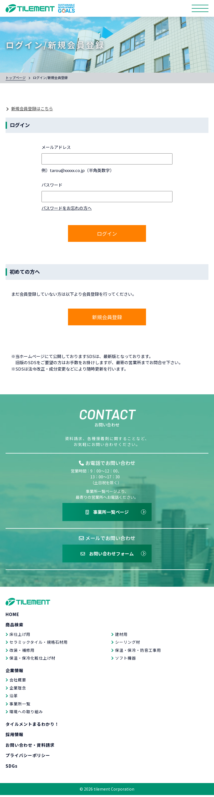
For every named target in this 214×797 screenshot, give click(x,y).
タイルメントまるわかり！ (32, 726)
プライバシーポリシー (28, 757)
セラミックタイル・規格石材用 (38, 644)
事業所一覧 (19, 705)
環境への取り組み (26, 713)
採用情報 (14, 736)
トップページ (16, 77)
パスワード (52, 185)
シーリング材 (127, 644)
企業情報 (14, 672)
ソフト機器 (125, 660)
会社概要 (17, 681)
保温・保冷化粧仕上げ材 (32, 660)
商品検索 (14, 626)
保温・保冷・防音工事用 (138, 652)
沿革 (13, 697)
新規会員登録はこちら (32, 108)
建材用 (121, 636)
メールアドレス (56, 147)
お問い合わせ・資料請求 (30, 747)
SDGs (12, 767)
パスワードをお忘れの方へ (67, 208)
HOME (12, 616)
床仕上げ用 (19, 636)
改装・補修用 (22, 652)
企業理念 (17, 689)
